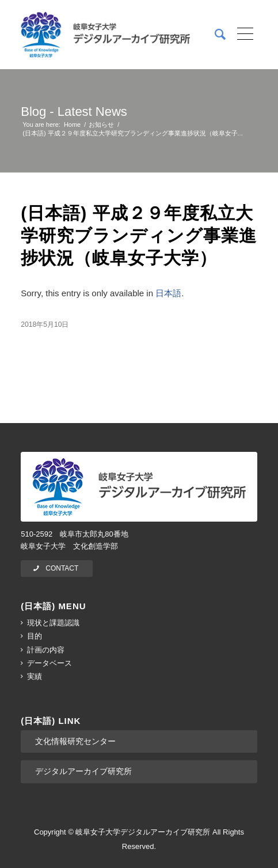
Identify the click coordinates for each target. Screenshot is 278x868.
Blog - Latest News (74, 111)
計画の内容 (45, 650)
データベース (49, 663)
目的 (34, 636)
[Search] (214, 35)
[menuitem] (214, 35)
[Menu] (241, 35)
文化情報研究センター (75, 741)
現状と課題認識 (53, 622)
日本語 (168, 293)
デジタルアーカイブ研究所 (83, 771)
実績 (34, 676)
